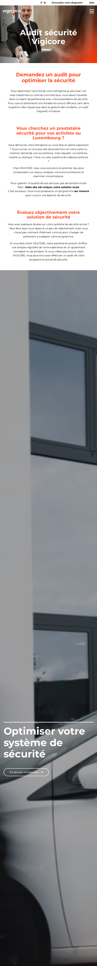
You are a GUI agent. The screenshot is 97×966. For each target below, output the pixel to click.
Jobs (91, 2)
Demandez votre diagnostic (67, 2)
